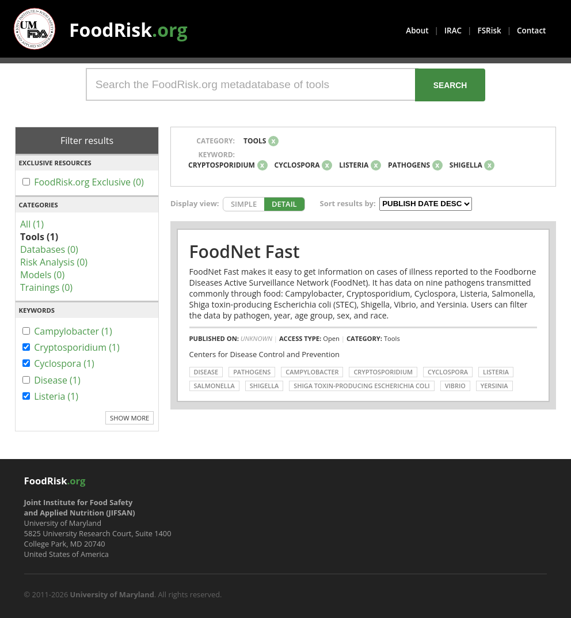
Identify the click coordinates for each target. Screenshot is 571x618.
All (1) (32, 224)
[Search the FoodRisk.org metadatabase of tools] (252, 84)
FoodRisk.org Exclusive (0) (89, 182)
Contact (531, 30)
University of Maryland (112, 594)
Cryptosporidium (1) (77, 347)
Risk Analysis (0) (53, 262)
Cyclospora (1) (64, 363)
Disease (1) (57, 380)
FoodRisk (128, 29)
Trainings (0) (46, 287)
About (417, 30)
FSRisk (489, 30)
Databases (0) (49, 249)
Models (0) (42, 274)
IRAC (453, 30)
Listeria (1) (56, 396)
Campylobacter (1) (73, 331)
